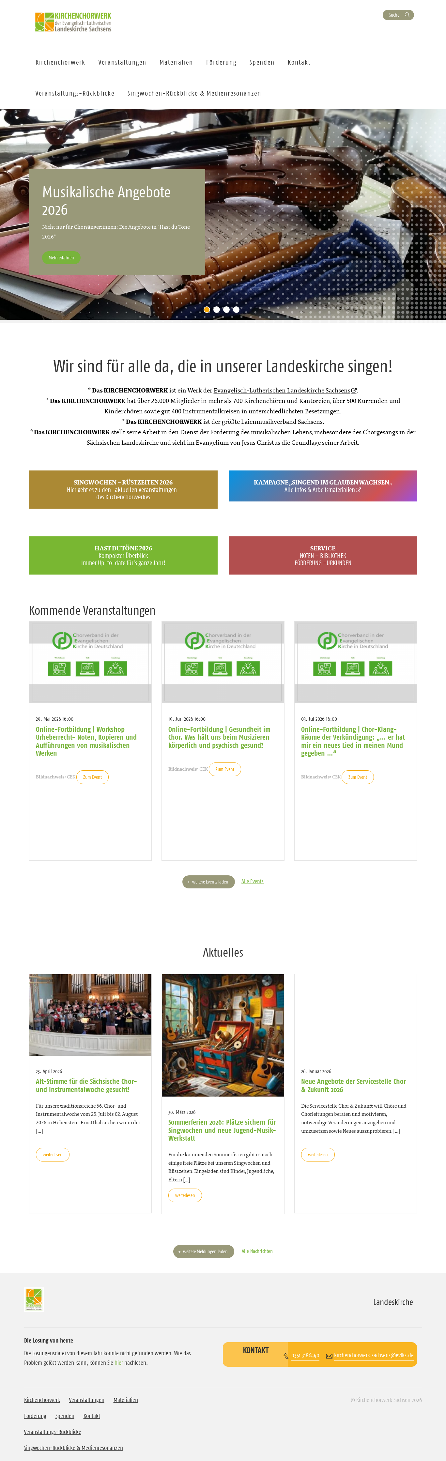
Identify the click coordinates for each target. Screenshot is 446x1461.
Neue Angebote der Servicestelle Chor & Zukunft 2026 (353, 1085)
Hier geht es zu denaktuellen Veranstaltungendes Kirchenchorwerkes (123, 489)
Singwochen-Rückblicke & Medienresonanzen (194, 93)
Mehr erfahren (61, 257)
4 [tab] (238, 311)
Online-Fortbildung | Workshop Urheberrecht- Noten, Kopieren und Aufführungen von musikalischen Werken (86, 741)
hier (119, 1362)
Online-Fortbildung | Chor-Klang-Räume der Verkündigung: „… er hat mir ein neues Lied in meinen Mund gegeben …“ (353, 741)
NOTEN (307, 555)
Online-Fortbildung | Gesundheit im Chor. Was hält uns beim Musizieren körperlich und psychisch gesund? (219, 737)
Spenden (262, 62)
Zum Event (92, 777)
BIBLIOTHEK (333, 555)
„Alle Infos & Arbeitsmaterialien (323, 486)
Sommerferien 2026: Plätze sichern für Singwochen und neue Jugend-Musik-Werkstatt (222, 1130)
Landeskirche (393, 1302)
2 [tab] (218, 311)
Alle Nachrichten (257, 1251)
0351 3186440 (305, 1355)
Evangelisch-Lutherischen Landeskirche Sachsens (282, 390)
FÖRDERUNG (308, 562)
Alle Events (252, 881)
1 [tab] (208, 311)
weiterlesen (53, 1154)
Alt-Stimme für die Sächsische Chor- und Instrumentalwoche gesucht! (86, 1085)
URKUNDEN (339, 562)
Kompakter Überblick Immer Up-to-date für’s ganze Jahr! (123, 555)
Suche (394, 15)
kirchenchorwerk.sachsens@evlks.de (374, 1355)
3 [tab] (228, 311)
